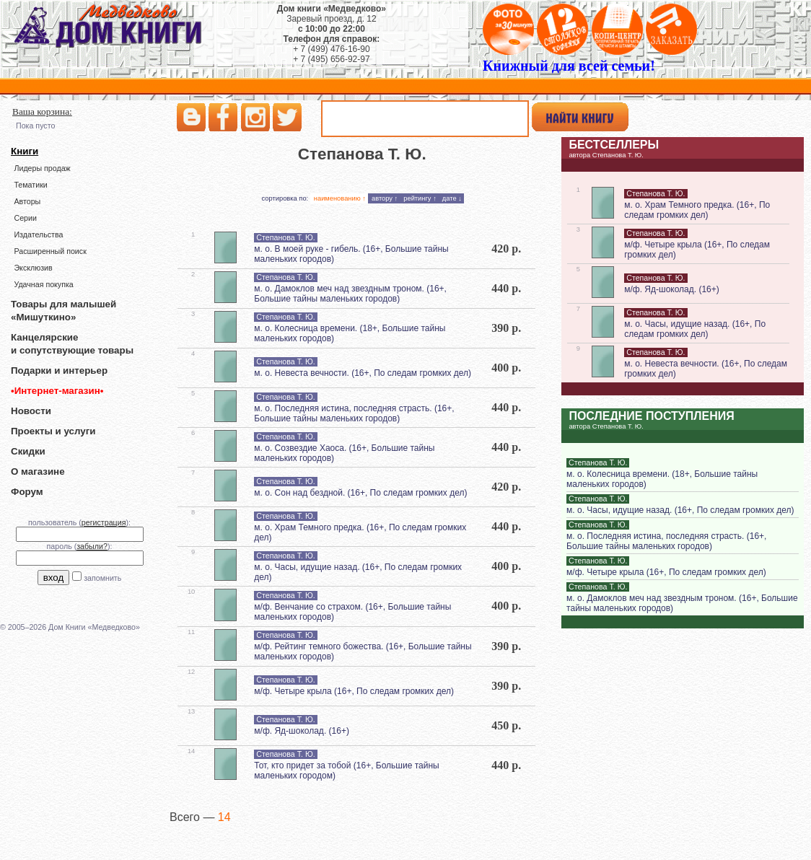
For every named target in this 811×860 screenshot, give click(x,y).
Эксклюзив (33, 267)
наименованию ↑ (340, 198)
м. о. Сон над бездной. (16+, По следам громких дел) (360, 493)
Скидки (28, 451)
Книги (24, 151)
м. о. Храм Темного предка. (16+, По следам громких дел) (697, 210)
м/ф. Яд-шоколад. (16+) (301, 731)
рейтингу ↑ (420, 198)
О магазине (38, 471)
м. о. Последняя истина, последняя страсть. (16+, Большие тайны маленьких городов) (354, 413)
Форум (27, 491)
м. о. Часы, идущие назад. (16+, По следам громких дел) (695, 329)
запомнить (102, 578)
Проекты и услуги (53, 431)
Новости (31, 410)
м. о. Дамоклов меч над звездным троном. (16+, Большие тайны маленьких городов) (350, 294)
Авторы (27, 201)
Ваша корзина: (42, 111)
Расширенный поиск (50, 251)
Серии (25, 218)
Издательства (38, 234)
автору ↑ (385, 198)
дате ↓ (452, 198)
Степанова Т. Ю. (285, 237)
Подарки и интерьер (59, 370)
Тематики (30, 184)
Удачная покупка (43, 284)
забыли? (92, 546)
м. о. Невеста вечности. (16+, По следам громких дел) (362, 373)
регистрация (104, 522)
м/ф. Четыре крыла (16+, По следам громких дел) (354, 691)
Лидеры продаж (42, 168)
